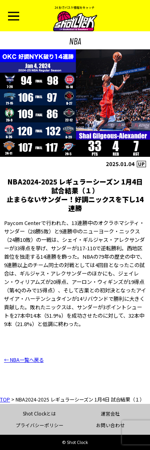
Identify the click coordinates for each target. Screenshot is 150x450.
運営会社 (110, 413)
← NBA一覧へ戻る (24, 359)
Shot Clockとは (39, 413)
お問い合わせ (110, 425)
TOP (5, 399)
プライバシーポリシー (40, 425)
